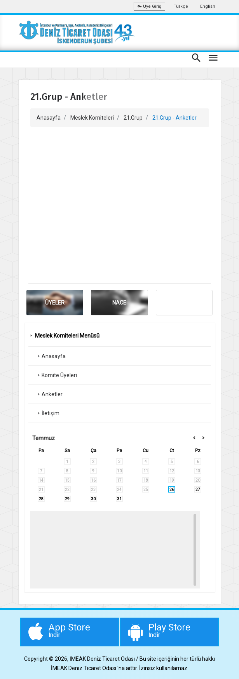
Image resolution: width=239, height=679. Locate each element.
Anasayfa (49, 118)
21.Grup (133, 118)
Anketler (49, 394)
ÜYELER (55, 302)
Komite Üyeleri (56, 375)
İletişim (47, 413)
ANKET (184, 302)
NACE (119, 302)
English (207, 6)
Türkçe (181, 6)
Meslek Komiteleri (92, 118)
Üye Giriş (149, 6)
